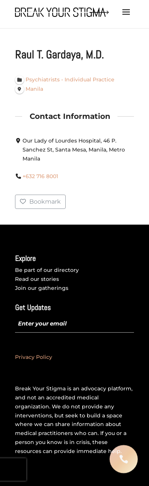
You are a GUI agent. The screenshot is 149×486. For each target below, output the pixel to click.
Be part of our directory (47, 270)
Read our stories (37, 279)
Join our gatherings (41, 288)
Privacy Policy (33, 357)
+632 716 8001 (40, 176)
